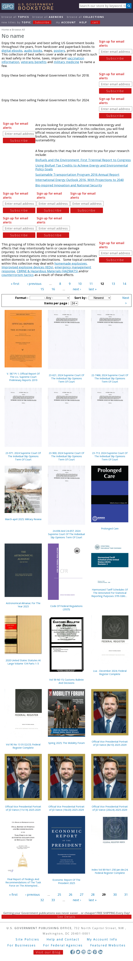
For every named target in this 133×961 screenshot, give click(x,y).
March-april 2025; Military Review (23, 519)
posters (59, 51)
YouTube (89, 952)
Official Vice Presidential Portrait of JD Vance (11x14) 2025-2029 (23, 808)
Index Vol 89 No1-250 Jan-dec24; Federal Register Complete (110, 871)
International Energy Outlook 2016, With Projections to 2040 (79, 180)
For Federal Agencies (63, 945)
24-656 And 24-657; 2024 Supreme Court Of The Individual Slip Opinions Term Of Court (66, 534)
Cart (95, 22)
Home (5, 29)
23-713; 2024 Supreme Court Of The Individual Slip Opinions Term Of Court (109, 456)
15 (42, 289)
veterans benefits (34, 62)
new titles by (28, 22)
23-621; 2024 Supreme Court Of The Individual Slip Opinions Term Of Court (66, 378)
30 (115, 894)
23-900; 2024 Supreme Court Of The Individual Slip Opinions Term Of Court (66, 456)
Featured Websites (108, 945)
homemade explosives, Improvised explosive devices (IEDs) (45, 265)
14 (124, 284)
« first (15, 284)
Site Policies (27, 939)
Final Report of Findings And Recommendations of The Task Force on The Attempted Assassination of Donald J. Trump (23, 882)
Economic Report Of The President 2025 (66, 881)
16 (53, 289)
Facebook (72, 952)
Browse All (15, 16)
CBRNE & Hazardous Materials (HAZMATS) (48, 271)
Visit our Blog (48, 952)
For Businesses (21, 945)
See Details (66, 917)
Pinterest (95, 952)
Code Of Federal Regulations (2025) (66, 607)
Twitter (78, 952)
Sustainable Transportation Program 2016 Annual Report (77, 175)
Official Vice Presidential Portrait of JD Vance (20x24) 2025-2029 (110, 808)
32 (42, 900)
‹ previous (34, 284)
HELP (83, 22)
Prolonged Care (110, 528)
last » (92, 289)
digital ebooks (12, 51)
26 (70, 894)
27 (81, 894)
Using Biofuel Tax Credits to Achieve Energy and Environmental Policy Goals (81, 167)
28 (92, 894)
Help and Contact (63, 939)
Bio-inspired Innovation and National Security (68, 185)
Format (21, 298)
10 (80, 284)
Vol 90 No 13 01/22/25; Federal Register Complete (23, 746)
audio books (33, 51)
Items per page (56, 303)
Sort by (80, 298)
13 (113, 284)
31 (126, 894)
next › (77, 289)
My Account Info (102, 939)
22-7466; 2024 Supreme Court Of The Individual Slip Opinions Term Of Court (109, 378)
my (66, 22)
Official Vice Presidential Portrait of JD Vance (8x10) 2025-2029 (110, 743)
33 (53, 900)
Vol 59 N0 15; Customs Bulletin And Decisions (66, 681)
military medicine (66, 62)
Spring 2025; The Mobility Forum (66, 743)
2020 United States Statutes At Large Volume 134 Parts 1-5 (23, 662)
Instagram (84, 952)
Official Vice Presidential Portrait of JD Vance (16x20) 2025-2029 (66, 808)
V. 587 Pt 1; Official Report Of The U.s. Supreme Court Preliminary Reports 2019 (23, 377)
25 (59, 894)
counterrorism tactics (18, 275)
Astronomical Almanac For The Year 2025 (23, 605)
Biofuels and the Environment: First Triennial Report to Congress (83, 160)
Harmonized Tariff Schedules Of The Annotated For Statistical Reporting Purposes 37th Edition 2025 (109, 593)
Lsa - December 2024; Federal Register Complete (110, 672)
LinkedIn (100, 952)
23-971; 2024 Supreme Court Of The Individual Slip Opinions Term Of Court (23, 456)
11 (91, 284)
